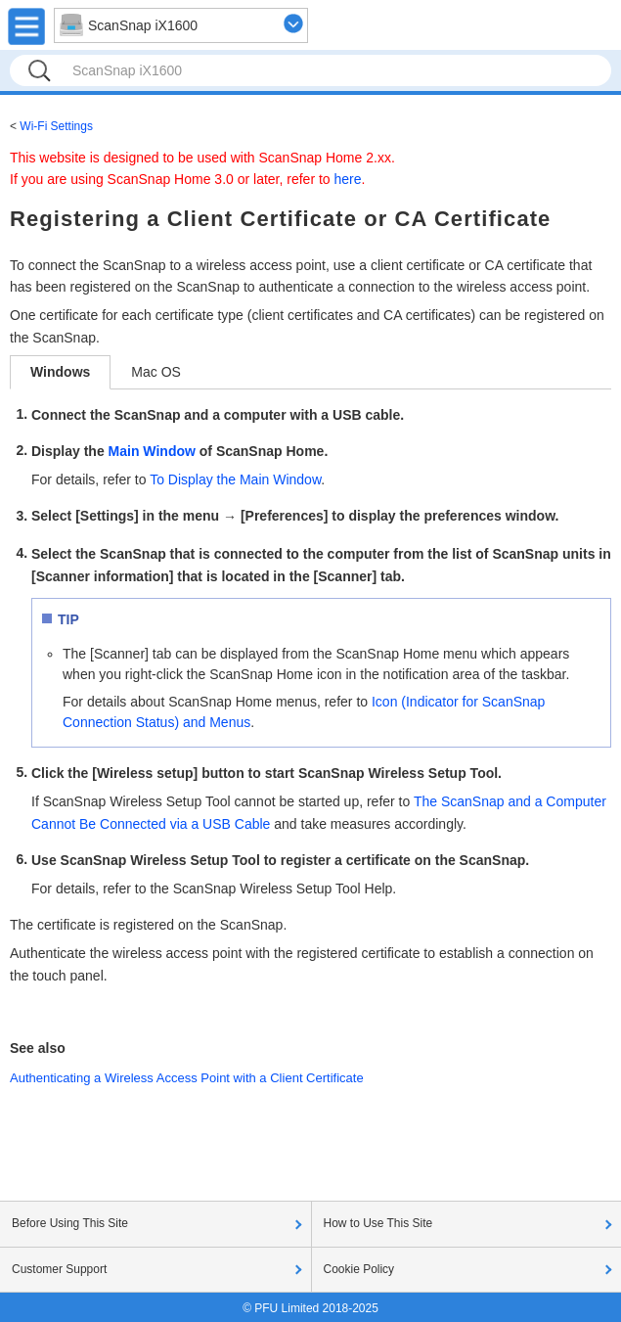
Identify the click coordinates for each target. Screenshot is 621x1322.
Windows (60, 372)
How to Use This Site (378, 1223)
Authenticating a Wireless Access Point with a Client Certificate (187, 1078)
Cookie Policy (359, 1269)
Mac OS (156, 372)
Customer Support (59, 1269)
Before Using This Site (70, 1223)
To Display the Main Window (235, 479)
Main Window (152, 451)
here (348, 179)
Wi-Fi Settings (56, 126)
